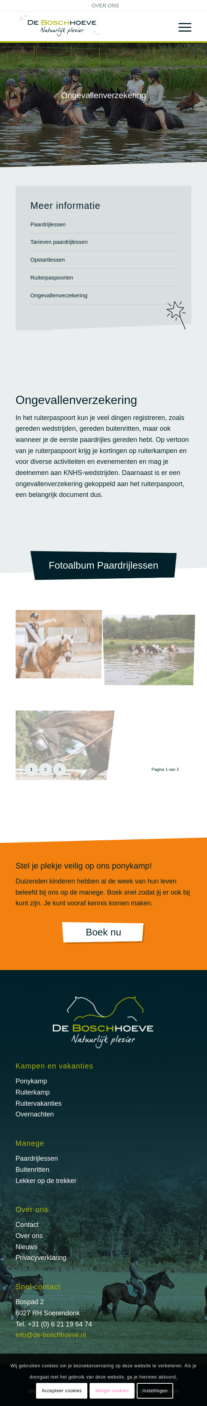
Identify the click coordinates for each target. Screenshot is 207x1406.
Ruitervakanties (39, 1103)
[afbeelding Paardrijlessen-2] (151, 644)
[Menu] (181, 26)
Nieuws (27, 1247)
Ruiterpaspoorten (51, 277)
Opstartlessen (47, 259)
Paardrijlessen (48, 224)
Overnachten (35, 1114)
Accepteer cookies (62, 1390)
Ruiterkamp (33, 1092)
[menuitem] (105, 5)
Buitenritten (32, 1169)
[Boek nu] (103, 933)
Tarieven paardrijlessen (59, 242)
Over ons (105, 6)
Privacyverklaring (41, 1257)
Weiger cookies (112, 1390)
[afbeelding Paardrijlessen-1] (61, 644)
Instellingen (155, 1390)
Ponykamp (31, 1081)
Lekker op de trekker (46, 1180)
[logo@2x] (86, 26)
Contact (27, 1224)
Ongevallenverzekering (58, 295)
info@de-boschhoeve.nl (51, 1335)
